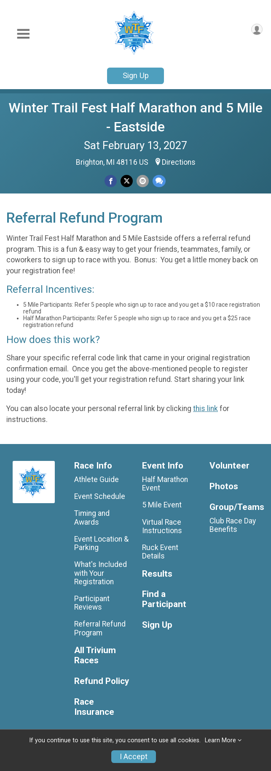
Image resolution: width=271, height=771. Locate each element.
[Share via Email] (143, 181)
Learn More (220, 740)
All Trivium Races (95, 655)
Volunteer (229, 466)
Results (157, 574)
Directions (179, 162)
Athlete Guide (96, 479)
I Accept (134, 756)
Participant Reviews (92, 602)
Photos (223, 486)
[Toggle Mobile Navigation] (23, 34)
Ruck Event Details (160, 551)
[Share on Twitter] (127, 181)
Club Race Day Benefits (232, 525)
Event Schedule (99, 496)
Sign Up (136, 75)
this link (205, 408)
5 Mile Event (162, 505)
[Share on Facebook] (111, 181)
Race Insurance (94, 707)
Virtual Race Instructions (162, 526)
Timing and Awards (92, 517)
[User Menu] (257, 29)
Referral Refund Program (100, 628)
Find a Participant (164, 599)
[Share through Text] (159, 181)
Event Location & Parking (101, 543)
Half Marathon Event (165, 483)
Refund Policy (101, 681)
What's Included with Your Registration (100, 573)
